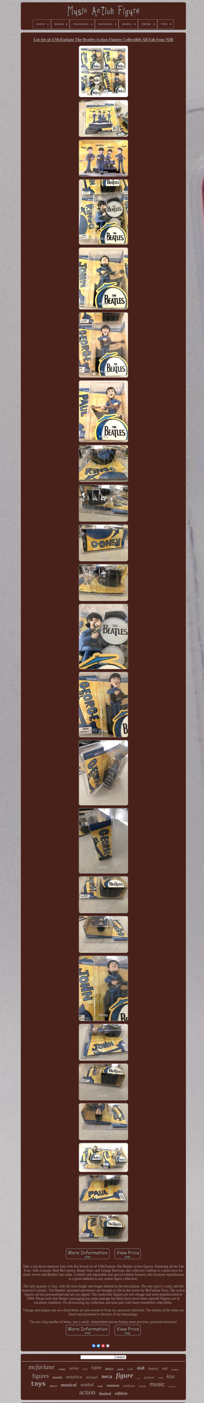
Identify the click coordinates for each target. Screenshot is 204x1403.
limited (105, 1394)
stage (100, 1386)
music (157, 1384)
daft (165, 1368)
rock (85, 1369)
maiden (174, 1369)
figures (40, 1375)
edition (121, 1393)
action (87, 1392)
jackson (149, 1377)
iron (160, 1377)
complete (172, 1386)
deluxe (109, 1368)
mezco (53, 1385)
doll (141, 1367)
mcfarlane (41, 1366)
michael (92, 1377)
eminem (113, 1385)
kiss (171, 1376)
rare (96, 1367)
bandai (57, 1377)
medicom (129, 1385)
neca (107, 1376)
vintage (61, 1369)
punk (120, 1369)
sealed (86, 1384)
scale (130, 1369)
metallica (74, 1376)
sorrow (142, 1386)
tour (138, 1378)
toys (38, 1384)
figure (124, 1375)
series (74, 1368)
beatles (153, 1368)
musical (69, 1384)
